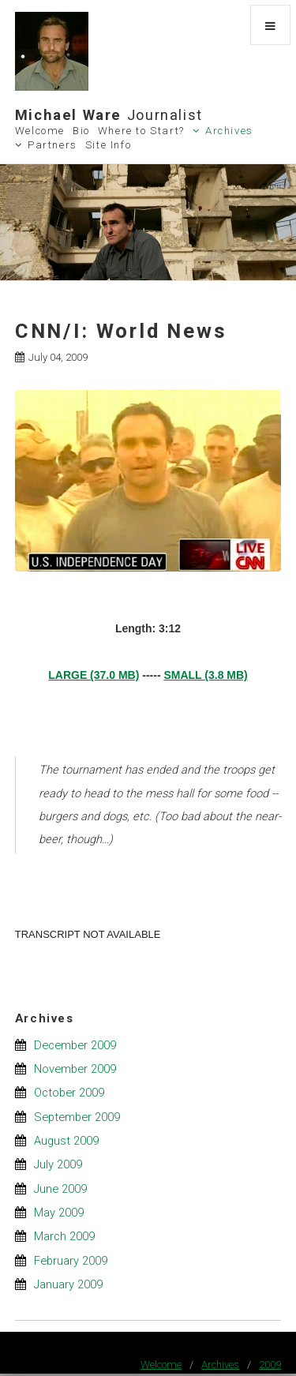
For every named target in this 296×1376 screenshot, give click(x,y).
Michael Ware (109, 115)
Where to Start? (141, 131)
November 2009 (75, 1069)
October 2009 (69, 1092)
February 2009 (70, 1261)
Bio (81, 131)
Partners (52, 145)
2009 (270, 1364)
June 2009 (60, 1189)
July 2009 (58, 1164)
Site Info (108, 145)
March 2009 (64, 1236)
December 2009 (75, 1045)
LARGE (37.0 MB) (93, 675)
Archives (229, 131)
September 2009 (77, 1117)
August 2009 (66, 1141)
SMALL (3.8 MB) (205, 675)
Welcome (40, 131)
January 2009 (68, 1284)
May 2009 (59, 1212)
